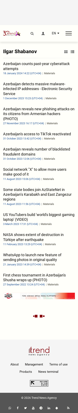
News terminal (48, 372)
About (14, 364)
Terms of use (58, 364)
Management (34, 364)
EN (54, 33)
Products (26, 372)
